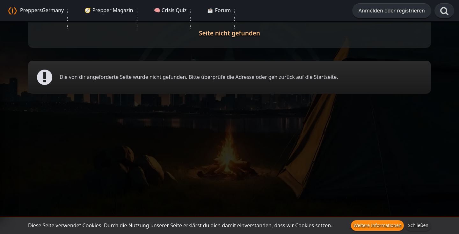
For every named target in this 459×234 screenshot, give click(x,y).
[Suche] (444, 11)
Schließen (418, 225)
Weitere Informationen (377, 225)
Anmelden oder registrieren (392, 10)
